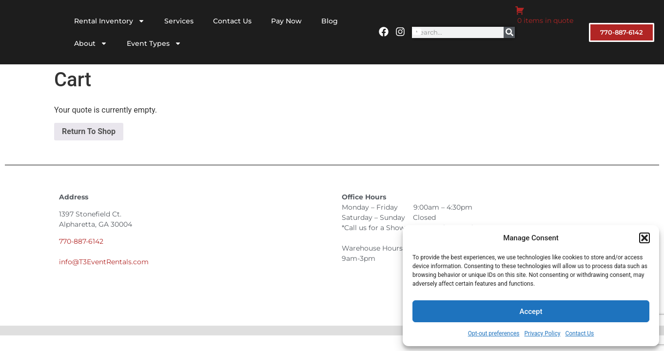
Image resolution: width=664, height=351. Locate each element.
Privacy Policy (543, 333)
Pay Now (286, 21)
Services (179, 21)
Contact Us (579, 333)
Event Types (154, 43)
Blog (329, 21)
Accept (530, 311)
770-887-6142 (81, 241)
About (90, 43)
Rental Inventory (109, 21)
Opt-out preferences (494, 333)
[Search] (509, 32)
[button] (644, 238)
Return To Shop (89, 131)
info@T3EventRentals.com (104, 261)
